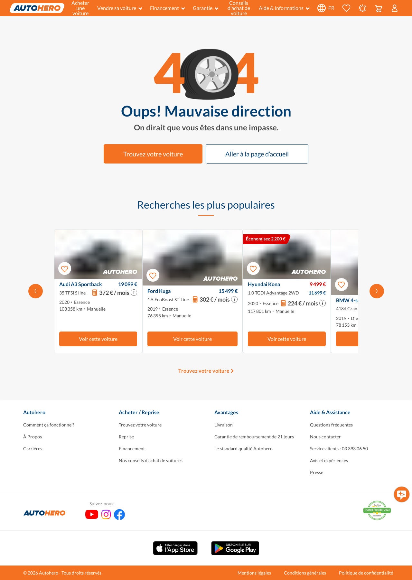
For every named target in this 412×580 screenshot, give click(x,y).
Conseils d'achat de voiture (239, 8)
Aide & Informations (284, 8)
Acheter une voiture (80, 8)
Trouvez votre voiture (153, 154)
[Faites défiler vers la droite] (377, 291)
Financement (167, 8)
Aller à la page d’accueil (257, 154)
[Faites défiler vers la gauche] (35, 291)
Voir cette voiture (98, 339)
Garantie (206, 8)
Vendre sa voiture (119, 8)
